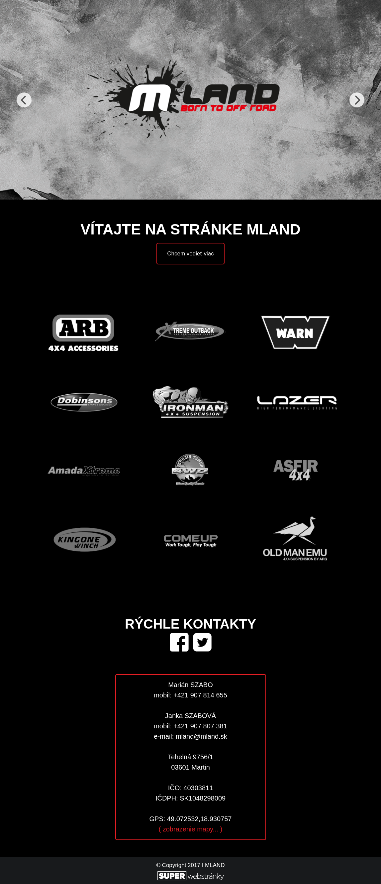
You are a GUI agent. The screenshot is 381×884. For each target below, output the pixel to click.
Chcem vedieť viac (190, 253)
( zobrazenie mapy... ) (191, 829)
